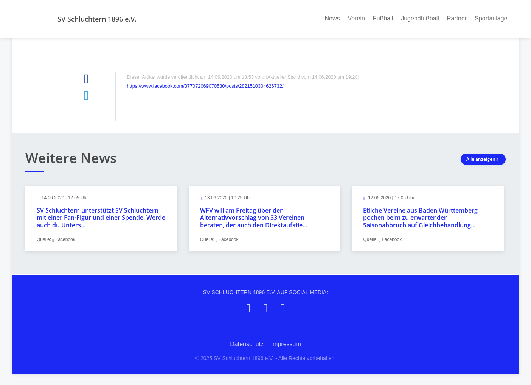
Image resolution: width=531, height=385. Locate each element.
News (332, 18)
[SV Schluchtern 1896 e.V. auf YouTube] (283, 308)
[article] (101, 218)
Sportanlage (491, 18)
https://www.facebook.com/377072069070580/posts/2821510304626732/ (205, 86)
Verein (356, 18)
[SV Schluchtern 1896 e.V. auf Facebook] (248, 308)
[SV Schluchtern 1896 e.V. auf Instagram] (266, 308)
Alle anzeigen (483, 159)
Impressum (286, 344)
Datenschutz (247, 344)
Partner (457, 18)
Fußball (383, 18)
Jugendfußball (420, 18)
